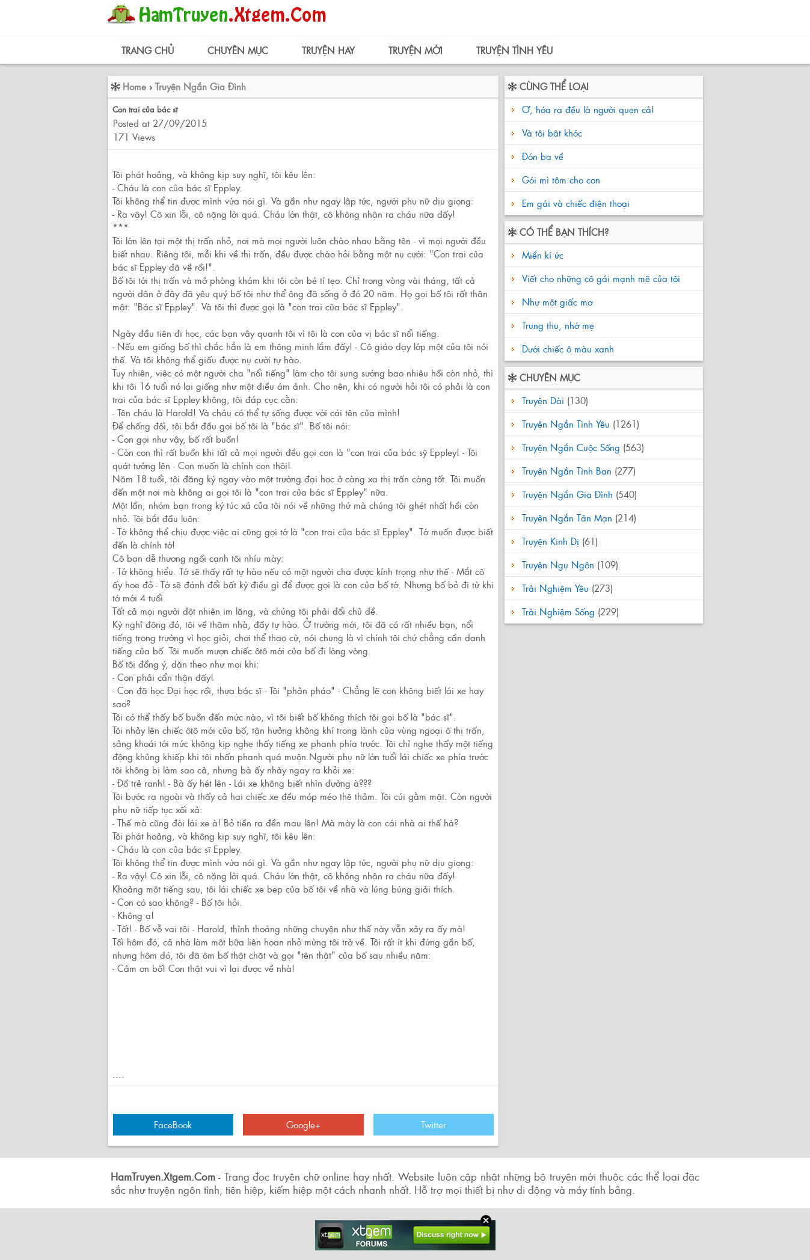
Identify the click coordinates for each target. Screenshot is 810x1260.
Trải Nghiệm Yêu (555, 588)
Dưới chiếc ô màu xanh (566, 348)
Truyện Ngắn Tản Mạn (567, 517)
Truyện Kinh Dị (550, 541)
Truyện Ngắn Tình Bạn (567, 471)
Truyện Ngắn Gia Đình (200, 86)
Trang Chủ (147, 50)
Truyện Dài (543, 400)
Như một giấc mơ (555, 302)
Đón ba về (542, 156)
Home (134, 86)
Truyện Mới (415, 50)
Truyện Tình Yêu (514, 50)
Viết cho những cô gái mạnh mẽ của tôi (599, 278)
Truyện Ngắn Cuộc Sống (571, 447)
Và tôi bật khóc (552, 133)
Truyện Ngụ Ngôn (558, 564)
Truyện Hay (328, 50)
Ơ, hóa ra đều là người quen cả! (588, 109)
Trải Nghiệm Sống (558, 611)
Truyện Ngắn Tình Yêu (566, 424)
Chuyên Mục (237, 50)
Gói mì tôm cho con (561, 179)
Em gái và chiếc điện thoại (576, 203)
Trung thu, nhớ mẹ (556, 325)
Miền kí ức (541, 255)
